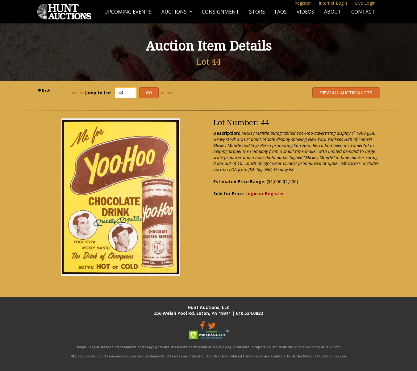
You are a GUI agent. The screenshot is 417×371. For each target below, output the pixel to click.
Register (302, 3)
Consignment (220, 11)
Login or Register (264, 193)
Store (257, 11)
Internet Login (333, 3)
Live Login (365, 3)
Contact (363, 11)
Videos (305, 11)
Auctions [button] (174, 11)
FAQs (281, 11)
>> (169, 93)
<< (73, 93)
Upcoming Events (128, 11)
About (332, 11)
